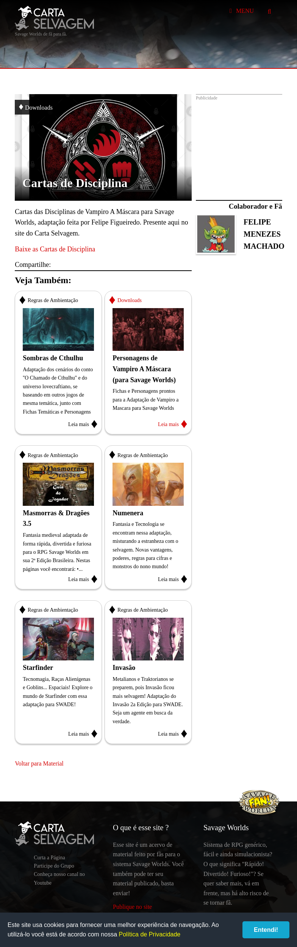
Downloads (36, 106)
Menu (240, 11)
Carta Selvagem (54, 18)
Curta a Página (49, 857)
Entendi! (266, 930)
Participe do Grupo (54, 866)
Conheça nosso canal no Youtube (59, 878)
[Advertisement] (239, 143)
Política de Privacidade (149, 934)
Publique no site (132, 907)
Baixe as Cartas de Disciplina (55, 249)
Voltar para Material (39, 763)
